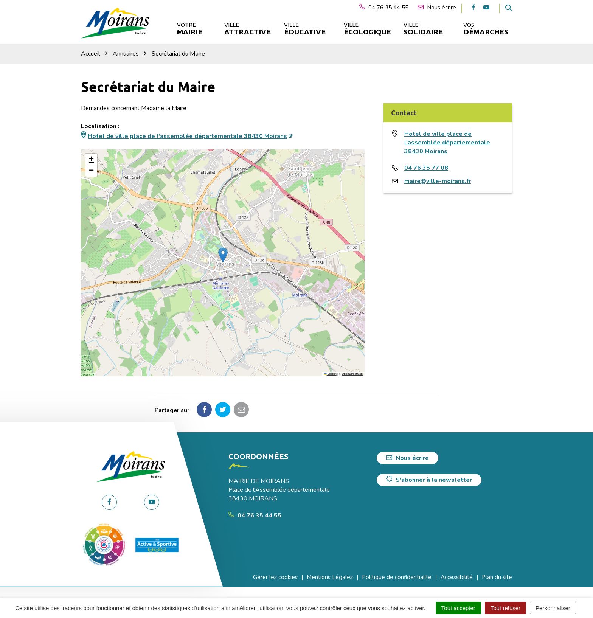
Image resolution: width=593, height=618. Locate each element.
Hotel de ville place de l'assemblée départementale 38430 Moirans (187, 136)
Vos (485, 29)
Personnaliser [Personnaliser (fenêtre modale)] (553, 608)
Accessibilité (457, 577)
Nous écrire (407, 458)
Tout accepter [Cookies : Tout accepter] (458, 608)
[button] (223, 255)
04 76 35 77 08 (426, 168)
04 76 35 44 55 (254, 515)
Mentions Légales (330, 577)
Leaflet (330, 374)
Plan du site (497, 577)
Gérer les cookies (275, 577)
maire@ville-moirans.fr (437, 181)
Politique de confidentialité (397, 577)
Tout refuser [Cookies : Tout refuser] (505, 608)
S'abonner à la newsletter (429, 480)
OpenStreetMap (352, 374)
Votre (189, 29)
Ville (247, 29)
